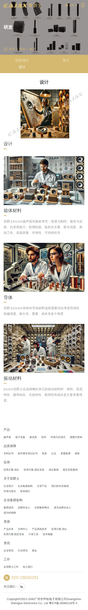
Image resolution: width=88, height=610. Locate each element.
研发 (22, 49)
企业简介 (9, 486)
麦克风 (33, 437)
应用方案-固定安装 (34, 469)
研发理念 (22, 60)
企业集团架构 (25, 486)
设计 (32, 49)
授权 (77, 453)
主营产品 (42, 486)
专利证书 (9, 453)
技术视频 (48, 534)
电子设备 (20, 437)
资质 (44, 453)
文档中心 (23, 529)
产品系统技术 (39, 529)
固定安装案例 (70, 469)
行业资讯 (23, 550)
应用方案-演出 (11, 469)
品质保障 (10, 446)
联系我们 (25, 491)
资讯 (7, 543)
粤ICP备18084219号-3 (63, 603)
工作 (7, 559)
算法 (66, 60)
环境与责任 (10, 491)
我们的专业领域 (60, 486)
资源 (7, 521)
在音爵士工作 (11, 566)
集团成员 (9, 507)
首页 (12, 49)
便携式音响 (76, 437)
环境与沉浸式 (58, 437)
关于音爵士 (11, 478)
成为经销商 (10, 512)
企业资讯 (9, 550)
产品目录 (9, 529)
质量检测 (65, 453)
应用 (7, 462)
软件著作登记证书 (28, 453)
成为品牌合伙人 (62, 507)
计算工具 (33, 534)
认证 (53, 453)
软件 (43, 437)
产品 (7, 429)
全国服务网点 (41, 507)
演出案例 (54, 469)
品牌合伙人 (24, 507)
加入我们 (28, 566)
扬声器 (7, 437)
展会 (34, 550)
